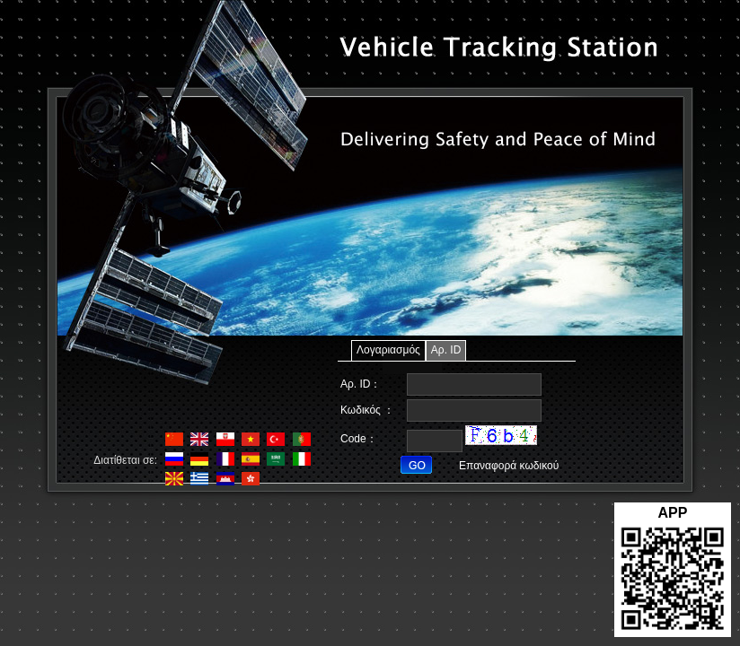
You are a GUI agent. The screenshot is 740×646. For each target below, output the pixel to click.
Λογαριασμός (388, 350)
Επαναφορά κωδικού (509, 465)
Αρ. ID (446, 350)
